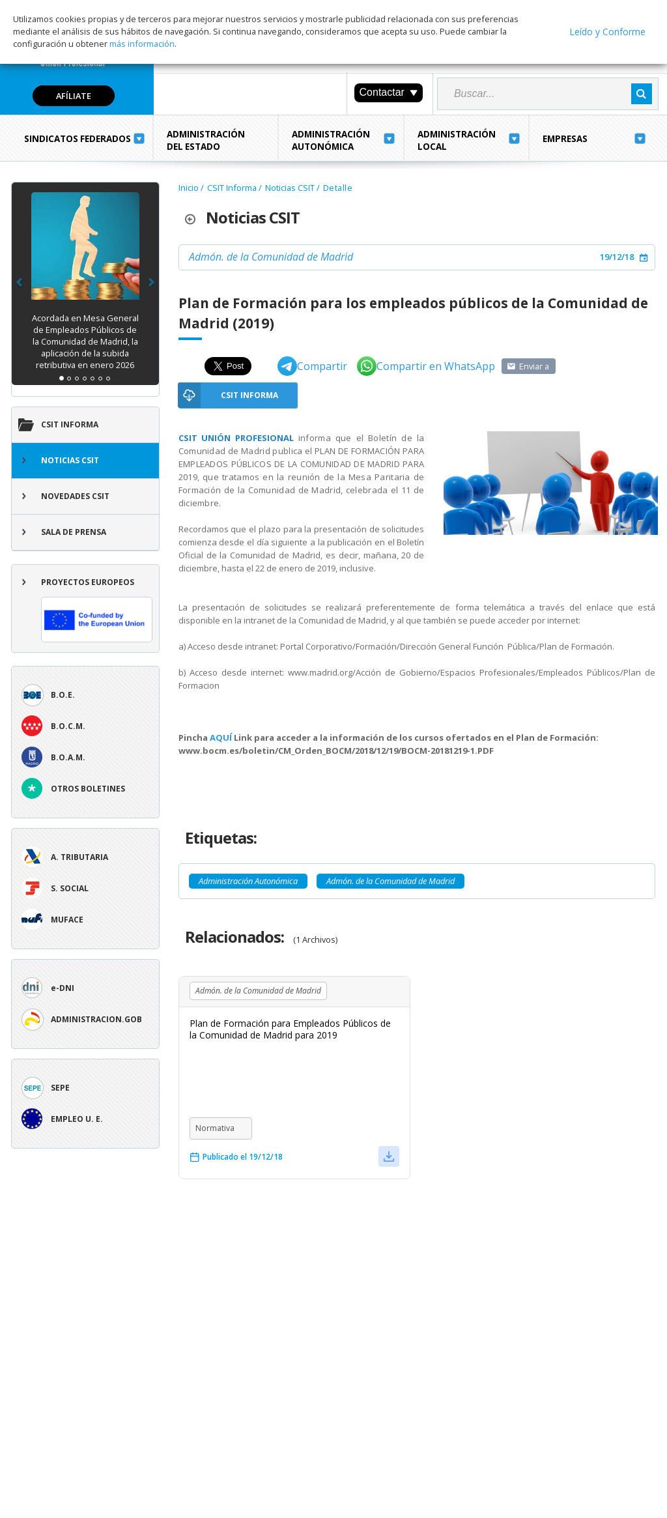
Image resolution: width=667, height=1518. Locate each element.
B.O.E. (63, 694)
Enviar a (534, 366)
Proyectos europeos (96, 609)
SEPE (60, 1087)
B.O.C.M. (68, 726)
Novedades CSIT (75, 496)
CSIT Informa (69, 424)
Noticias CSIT (70, 460)
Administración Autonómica (331, 140)
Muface (67, 919)
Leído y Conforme (607, 31)
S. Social (70, 888)
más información (142, 44)
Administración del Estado (206, 140)
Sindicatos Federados (77, 139)
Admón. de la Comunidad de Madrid (271, 257)
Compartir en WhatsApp (426, 366)
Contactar (389, 92)
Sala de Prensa (73, 531)
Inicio (188, 187)
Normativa (214, 1128)
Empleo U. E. (77, 1118)
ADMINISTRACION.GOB (96, 1019)
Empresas (565, 139)
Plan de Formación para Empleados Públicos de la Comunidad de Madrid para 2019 (290, 1029)
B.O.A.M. (68, 757)
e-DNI (62, 988)
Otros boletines (88, 788)
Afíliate (73, 96)
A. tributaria (79, 857)
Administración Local (457, 140)
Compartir (312, 366)
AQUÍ (222, 737)
